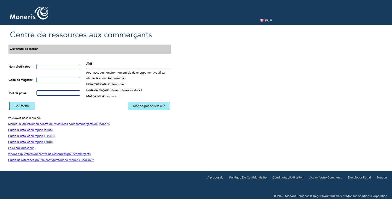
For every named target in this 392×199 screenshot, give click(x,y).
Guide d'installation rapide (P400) (30, 142)
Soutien (381, 177)
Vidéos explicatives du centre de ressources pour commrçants (49, 154)
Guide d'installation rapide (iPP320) (31, 136)
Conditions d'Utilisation (288, 177)
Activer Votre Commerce (325, 177)
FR (266, 20)
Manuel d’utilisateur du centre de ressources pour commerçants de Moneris (59, 124)
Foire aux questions (21, 148)
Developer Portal (359, 177)
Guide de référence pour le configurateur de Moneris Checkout (51, 160)
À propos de (215, 177)
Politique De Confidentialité (248, 177)
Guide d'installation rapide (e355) (30, 130)
